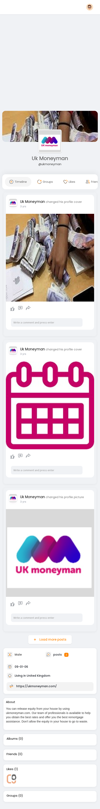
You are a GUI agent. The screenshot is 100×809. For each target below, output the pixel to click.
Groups (12, 795)
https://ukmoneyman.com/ (36, 686)
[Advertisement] (43, 63)
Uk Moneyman (50, 158)
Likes (10, 769)
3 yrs (23, 206)
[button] (90, 7)
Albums (12, 738)
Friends (12, 754)
